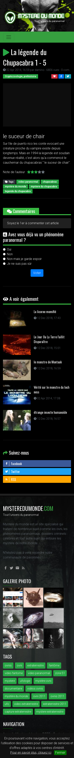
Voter (37, 273)
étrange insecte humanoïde (50, 412)
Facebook (13, 463)
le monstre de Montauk (48, 362)
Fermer (60, 752)
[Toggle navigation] (8, 37)
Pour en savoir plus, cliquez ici (30, 752)
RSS (10, 479)
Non (10, 254)
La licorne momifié (45, 311)
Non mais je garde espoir (24, 259)
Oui (9, 249)
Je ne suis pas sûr (19, 263)
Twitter (12, 471)
